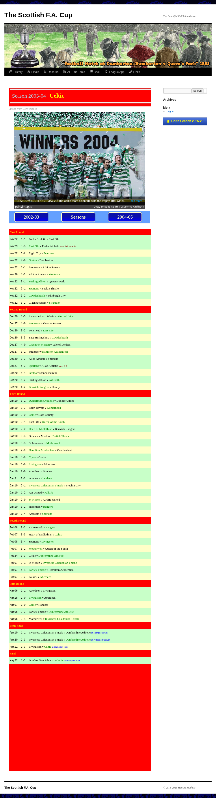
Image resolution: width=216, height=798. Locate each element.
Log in (170, 111)
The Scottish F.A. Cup (38, 15)
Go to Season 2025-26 (185, 121)
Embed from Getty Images (23, 109)
